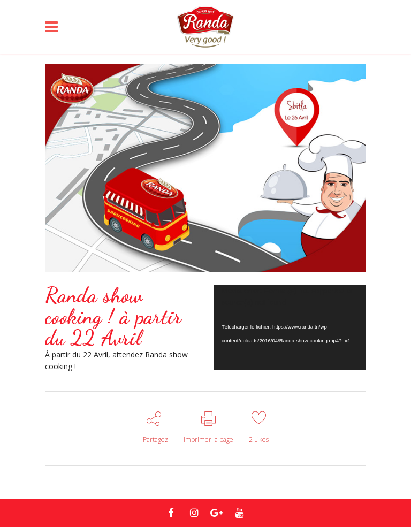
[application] (290, 327)
